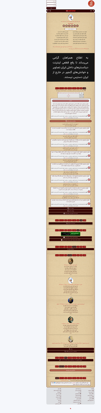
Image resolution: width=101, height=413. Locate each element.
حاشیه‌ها (37, 88)
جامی (59, 21)
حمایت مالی (38, 393)
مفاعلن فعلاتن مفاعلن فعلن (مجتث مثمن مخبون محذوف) (49, 93)
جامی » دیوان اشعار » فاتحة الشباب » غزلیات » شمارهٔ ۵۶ (50, 284)
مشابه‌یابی (71, 398)
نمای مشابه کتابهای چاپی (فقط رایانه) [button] (50, 213)
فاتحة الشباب (48, 21)
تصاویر (58, 88)
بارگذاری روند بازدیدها (50, 370)
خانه (72, 388)
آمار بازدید (39, 398)
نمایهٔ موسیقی (70, 395)
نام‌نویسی (53, 383)
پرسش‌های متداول (37, 390)
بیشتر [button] (50, 349)
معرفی (39, 388)
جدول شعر (71, 392)
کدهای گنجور (58, 388)
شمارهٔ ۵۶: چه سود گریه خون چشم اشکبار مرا (43, 47)
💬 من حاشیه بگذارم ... (45, 380)
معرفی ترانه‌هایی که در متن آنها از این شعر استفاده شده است (50, 360)
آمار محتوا (39, 395)
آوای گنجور (58, 398)
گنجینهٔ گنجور (58, 395)
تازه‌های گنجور (70, 400)
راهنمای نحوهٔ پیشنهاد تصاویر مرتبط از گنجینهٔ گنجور (50, 240)
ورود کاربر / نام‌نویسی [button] (50, 11)
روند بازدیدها (41, 88)
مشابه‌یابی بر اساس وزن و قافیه (50, 351)
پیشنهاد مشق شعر (50, 249)
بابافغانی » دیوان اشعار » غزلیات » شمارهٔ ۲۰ (50, 323)
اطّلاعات (64, 88)
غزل (48, 94)
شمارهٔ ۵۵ (50, 23)
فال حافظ (71, 393)
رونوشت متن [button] (50, 208)
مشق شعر (54, 88)
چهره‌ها (39, 392)
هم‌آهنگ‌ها (49, 88)
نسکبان (59, 403)
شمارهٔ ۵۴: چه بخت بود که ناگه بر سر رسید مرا (58, 49)
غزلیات (43, 21)
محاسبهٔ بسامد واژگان (50, 223)
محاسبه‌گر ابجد (58, 397)
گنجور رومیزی (58, 390)
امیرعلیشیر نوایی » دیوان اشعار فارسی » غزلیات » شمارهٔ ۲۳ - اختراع (50, 304)
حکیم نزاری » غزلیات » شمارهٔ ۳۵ (50, 265)
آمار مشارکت (38, 397)
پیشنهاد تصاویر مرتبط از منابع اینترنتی (50, 237)
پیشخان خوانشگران (57, 400)
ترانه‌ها (46, 88)
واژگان (61, 88)
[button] (73, 11)
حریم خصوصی (38, 403)
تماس (39, 402)
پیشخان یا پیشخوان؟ (57, 402)
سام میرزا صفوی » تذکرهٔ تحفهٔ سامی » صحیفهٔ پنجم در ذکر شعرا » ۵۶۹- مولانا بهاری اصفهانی (50, 343)
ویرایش (46, 117)
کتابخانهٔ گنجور (58, 393)
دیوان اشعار (54, 21)
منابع (39, 400)
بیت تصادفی (70, 390)
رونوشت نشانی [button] (50, 211)
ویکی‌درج (48, 95)
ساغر (59, 392)
